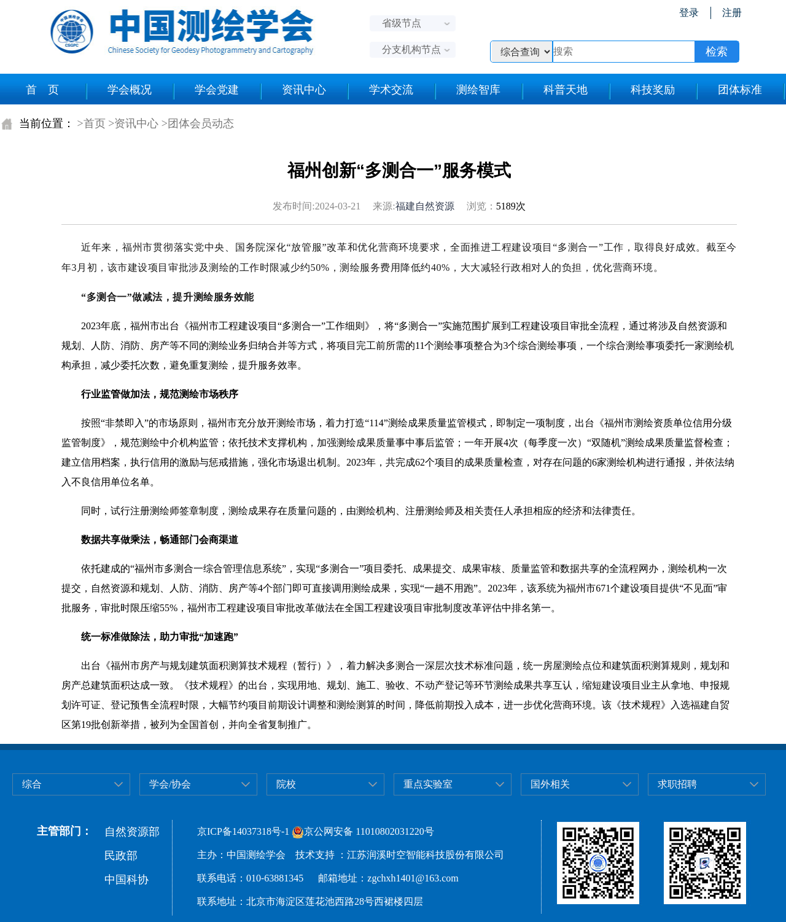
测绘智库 (478, 90)
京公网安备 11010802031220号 (363, 831)
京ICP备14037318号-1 (243, 831)
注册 (732, 12)
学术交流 (391, 90)
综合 (32, 784)
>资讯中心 (133, 123)
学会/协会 (170, 784)
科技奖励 (653, 90)
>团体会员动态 (197, 123)
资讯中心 (304, 90)
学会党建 (217, 90)
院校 (286, 784)
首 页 (42, 90)
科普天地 (565, 90)
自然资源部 (132, 832)
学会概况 (129, 90)
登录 (689, 12)
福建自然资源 (424, 206)
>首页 (91, 123)
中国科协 (126, 879)
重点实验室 (428, 784)
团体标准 (740, 90)
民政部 (121, 856)
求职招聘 (677, 784)
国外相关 (550, 784)
